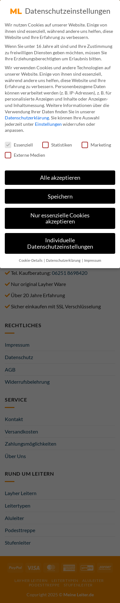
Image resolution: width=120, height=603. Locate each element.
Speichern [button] (60, 194)
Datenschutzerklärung (27, 115)
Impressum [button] (92, 258)
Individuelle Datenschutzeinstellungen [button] (60, 241)
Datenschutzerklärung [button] (63, 258)
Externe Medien (25, 153)
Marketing (96, 143)
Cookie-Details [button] (31, 258)
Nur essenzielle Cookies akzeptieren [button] (60, 216)
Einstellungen (48, 121)
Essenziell (19, 143)
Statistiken (57, 143)
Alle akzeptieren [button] (60, 175)
